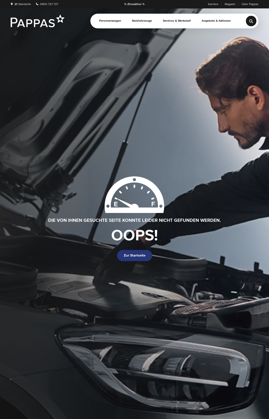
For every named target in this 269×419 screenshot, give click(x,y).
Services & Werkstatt (177, 20)
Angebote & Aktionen (216, 20)
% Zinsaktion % (134, 4)
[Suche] (251, 21)
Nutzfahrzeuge (142, 20)
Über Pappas (250, 4)
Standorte (21, 4)
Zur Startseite (134, 255)
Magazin (230, 4)
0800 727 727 (47, 4)
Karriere (213, 4)
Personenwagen (110, 20)
